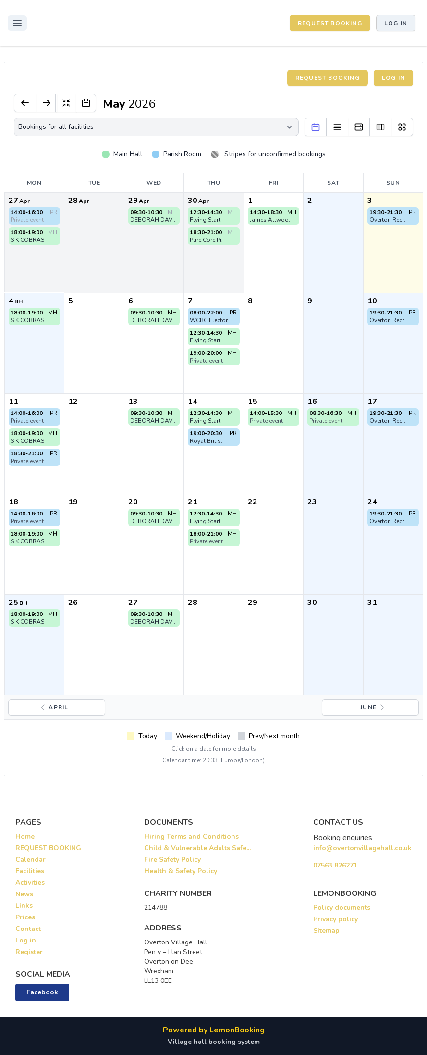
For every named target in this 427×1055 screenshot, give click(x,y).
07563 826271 (335, 865)
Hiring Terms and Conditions (191, 836)
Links (24, 905)
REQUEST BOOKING (330, 23)
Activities (30, 882)
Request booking (327, 78)
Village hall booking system (214, 1041)
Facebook (42, 992)
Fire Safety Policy (172, 859)
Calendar (30, 859)
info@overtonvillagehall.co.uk (362, 848)
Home (25, 836)
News (24, 894)
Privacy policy (335, 919)
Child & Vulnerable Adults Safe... (197, 848)
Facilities (29, 871)
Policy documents (341, 907)
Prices (25, 917)
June (373, 707)
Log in (395, 23)
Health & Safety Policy (180, 871)
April (53, 707)
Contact (28, 928)
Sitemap (326, 930)
